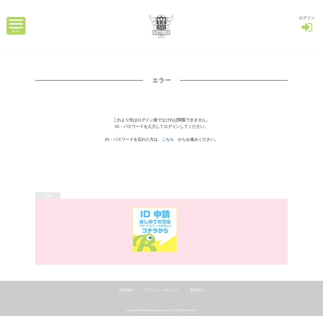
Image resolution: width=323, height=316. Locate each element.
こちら (168, 139)
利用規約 (126, 290)
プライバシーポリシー (161, 290)
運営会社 (197, 290)
